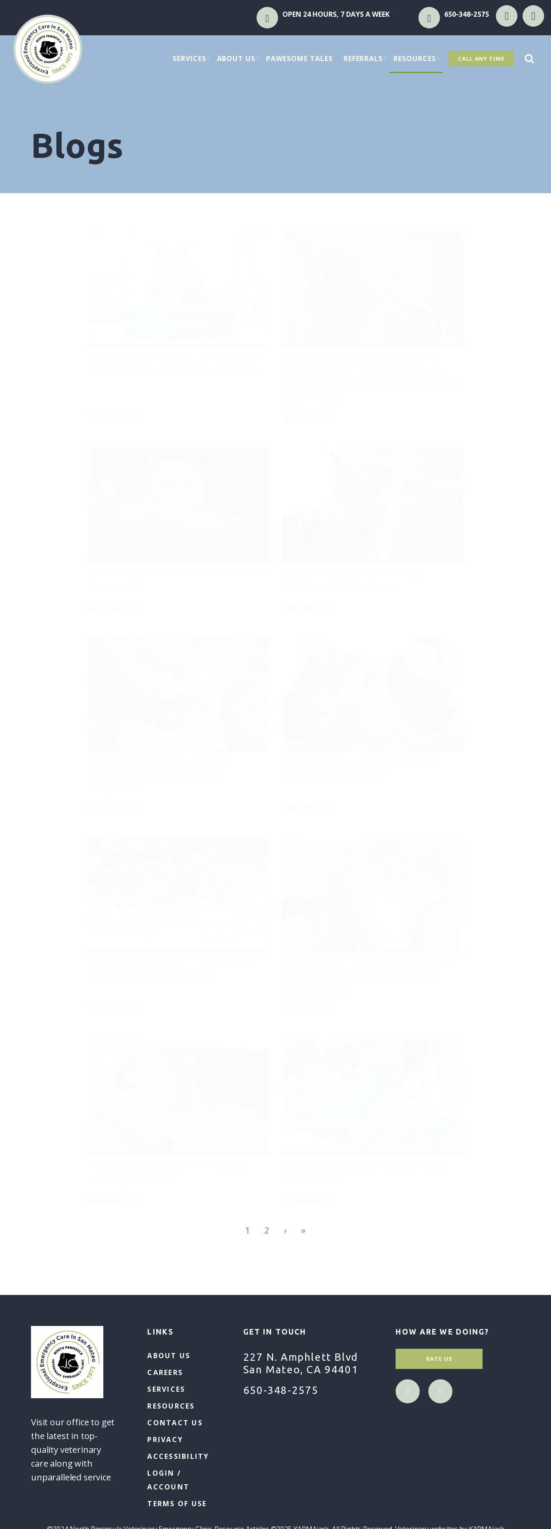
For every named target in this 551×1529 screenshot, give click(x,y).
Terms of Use (177, 1503)
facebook (506, 16)
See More (117, 413)
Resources (418, 58)
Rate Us (439, 1359)
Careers (165, 1372)
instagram (533, 16)
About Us (239, 58)
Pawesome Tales (299, 58)
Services (193, 58)
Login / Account (168, 1480)
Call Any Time (481, 58)
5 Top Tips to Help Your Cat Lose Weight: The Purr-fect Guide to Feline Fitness (365, 975)
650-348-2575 (466, 14)
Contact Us (174, 1422)
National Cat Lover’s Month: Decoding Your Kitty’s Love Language (160, 774)
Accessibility (178, 1456)
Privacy (165, 1439)
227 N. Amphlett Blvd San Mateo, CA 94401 (300, 1363)
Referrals (367, 58)
